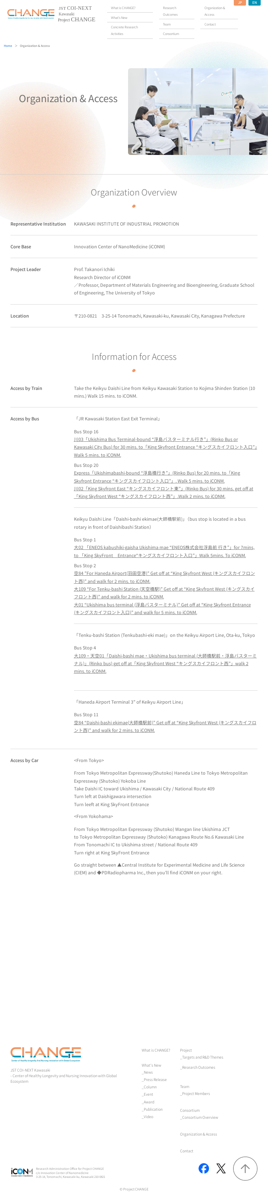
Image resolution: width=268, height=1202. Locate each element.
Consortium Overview (200, 1117)
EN (254, 2)
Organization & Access (198, 1134)
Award (149, 1101)
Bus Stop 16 (165, 443)
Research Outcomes (198, 1067)
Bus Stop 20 (157, 473)
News (148, 1072)
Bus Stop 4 (165, 659)
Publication (153, 1109)
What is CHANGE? (156, 1050)
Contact (186, 1150)
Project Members (196, 1093)
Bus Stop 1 (164, 547)
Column (150, 1086)
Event (148, 1094)
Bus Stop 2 (164, 573)
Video (148, 1116)
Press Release (155, 1079)
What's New (151, 1065)
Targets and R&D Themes (202, 1057)
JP (240, 2)
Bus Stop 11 (165, 722)
